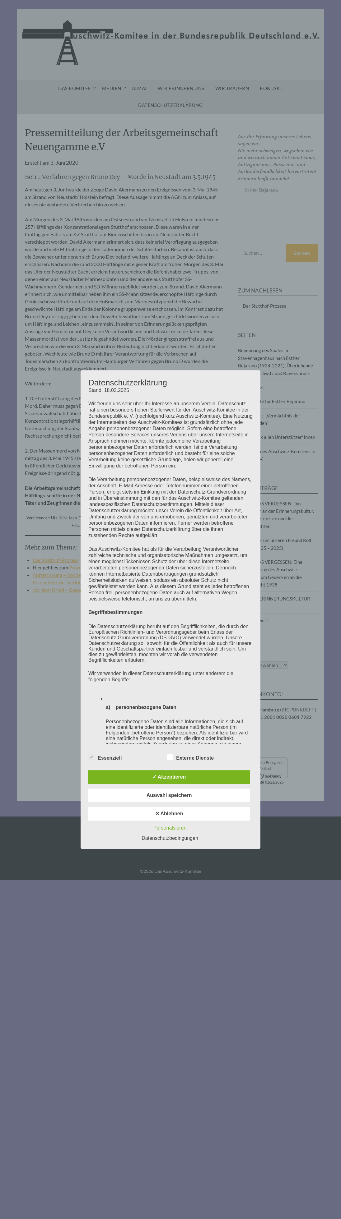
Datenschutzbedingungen (170, 838)
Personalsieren (170, 827)
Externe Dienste (190, 757)
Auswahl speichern (169, 795)
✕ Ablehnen (169, 813)
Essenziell (105, 757)
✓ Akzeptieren (169, 777)
